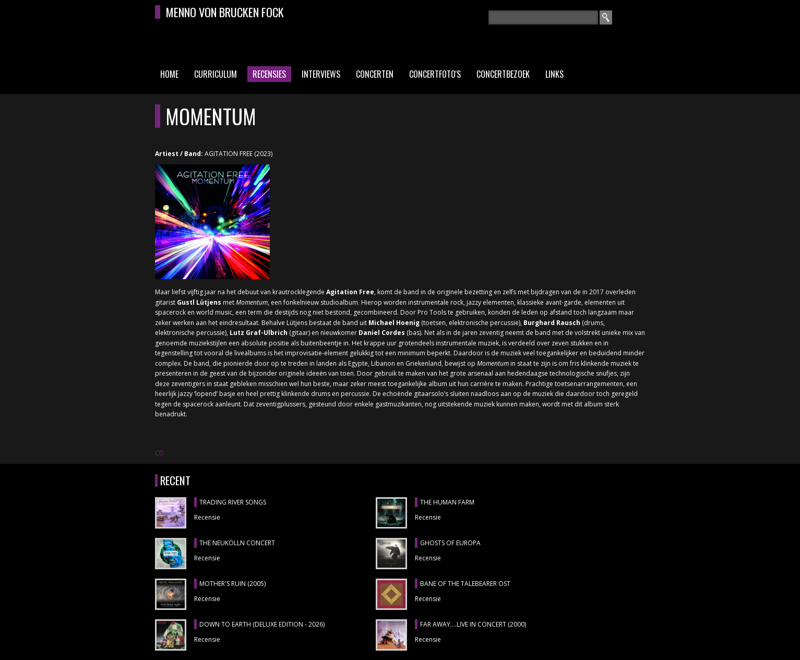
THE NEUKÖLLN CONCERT (237, 542)
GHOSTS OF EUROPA (450, 542)
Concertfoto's (435, 74)
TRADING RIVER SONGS (232, 502)
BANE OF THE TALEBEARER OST (465, 583)
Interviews (321, 74)
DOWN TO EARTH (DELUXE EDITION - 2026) (262, 624)
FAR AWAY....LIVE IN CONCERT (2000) (473, 624)
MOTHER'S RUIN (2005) (232, 583)
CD (159, 453)
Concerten (374, 74)
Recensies (269, 74)
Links (554, 74)
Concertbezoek (503, 74)
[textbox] (543, 17)
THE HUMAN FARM (447, 502)
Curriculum (215, 74)
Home (169, 74)
